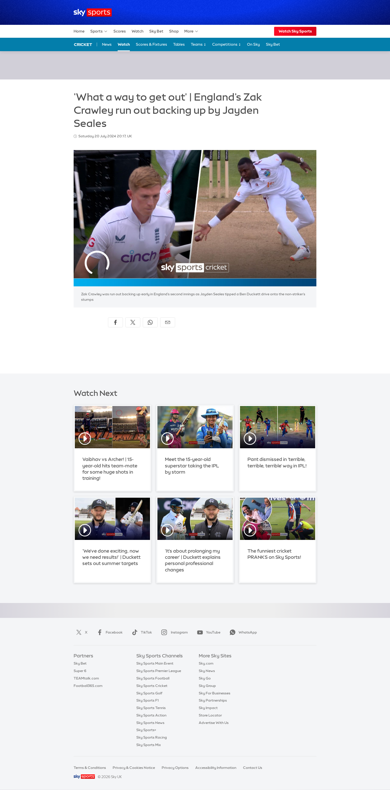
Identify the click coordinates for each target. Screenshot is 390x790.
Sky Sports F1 (147, 700)
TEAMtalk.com (86, 678)
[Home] (93, 12)
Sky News (207, 671)
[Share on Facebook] (115, 322)
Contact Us (252, 767)
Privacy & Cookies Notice (134, 767)
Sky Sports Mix (148, 745)
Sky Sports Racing (151, 737)
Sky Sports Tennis (151, 708)
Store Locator (210, 715)
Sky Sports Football (152, 678)
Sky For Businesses (214, 693)
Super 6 (80, 671)
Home (79, 31)
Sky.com (206, 663)
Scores (119, 31)
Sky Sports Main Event (154, 663)
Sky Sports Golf (149, 693)
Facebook (109, 632)
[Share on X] (132, 322)
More (191, 31)
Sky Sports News (150, 722)
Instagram (173, 632)
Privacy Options (175, 767)
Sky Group (207, 685)
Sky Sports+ (146, 730)
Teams (198, 44)
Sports (99, 31)
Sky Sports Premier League (158, 671)
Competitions (226, 44)
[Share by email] (167, 322)
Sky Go (205, 678)
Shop (174, 31)
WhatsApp (242, 632)
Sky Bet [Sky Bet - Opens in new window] (273, 44)
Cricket (83, 44)
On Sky (253, 44)
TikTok (141, 632)
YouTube (207, 632)
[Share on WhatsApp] (150, 322)
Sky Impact (208, 708)
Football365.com (88, 685)
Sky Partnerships (213, 700)
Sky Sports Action (151, 715)
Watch (138, 31)
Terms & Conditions (90, 767)
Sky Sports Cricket (151, 685)
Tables (179, 44)
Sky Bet (156, 31)
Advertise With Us (214, 722)
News (107, 44)
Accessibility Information (215, 767)
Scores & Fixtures (151, 44)
